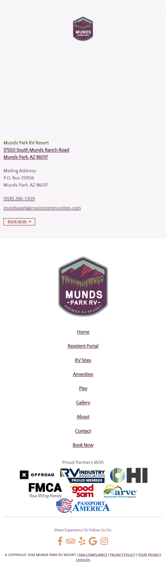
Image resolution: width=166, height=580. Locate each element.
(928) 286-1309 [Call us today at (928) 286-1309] (19, 198)
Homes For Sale (145, 10)
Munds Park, (16, 157)
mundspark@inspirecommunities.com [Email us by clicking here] (42, 208)
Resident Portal (83, 346)
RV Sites (83, 360)
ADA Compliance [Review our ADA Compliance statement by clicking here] (93, 555)
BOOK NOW (19, 222)
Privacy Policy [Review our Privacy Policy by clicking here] (122, 555)
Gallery (83, 403)
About (83, 417)
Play (83, 388)
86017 (42, 157)
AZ (32, 157)
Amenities (83, 374)
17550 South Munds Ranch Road (36, 150)
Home (83, 332)
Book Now (83, 445)
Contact (83, 431)
